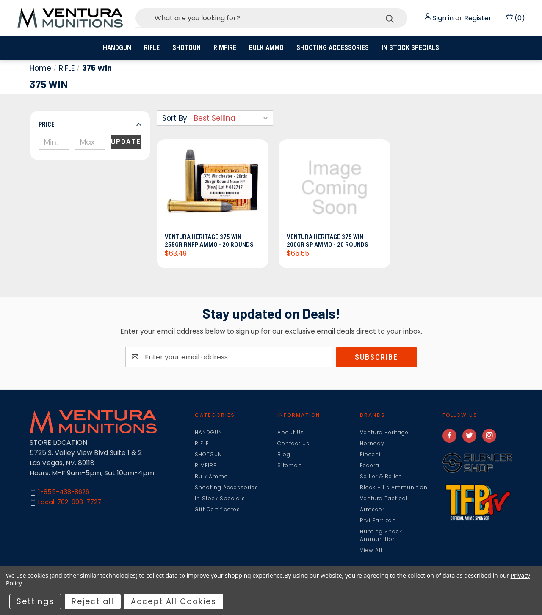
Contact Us (293, 443)
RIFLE (152, 48)
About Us (290, 432)
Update (126, 141)
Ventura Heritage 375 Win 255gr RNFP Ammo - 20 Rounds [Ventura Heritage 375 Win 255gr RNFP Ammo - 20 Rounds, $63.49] (209, 240)
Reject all (93, 601)
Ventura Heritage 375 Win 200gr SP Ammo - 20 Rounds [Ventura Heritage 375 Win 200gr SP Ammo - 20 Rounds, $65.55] (328, 240)
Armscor (372, 509)
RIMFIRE (224, 48)
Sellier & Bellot (380, 476)
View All (371, 550)
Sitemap (289, 465)
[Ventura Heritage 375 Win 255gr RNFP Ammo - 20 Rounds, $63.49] (212, 189)
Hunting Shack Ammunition (381, 535)
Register (478, 18)
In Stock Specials (410, 48)
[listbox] (233, 118)
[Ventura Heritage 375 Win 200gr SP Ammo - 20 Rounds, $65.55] (334, 189)
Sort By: (175, 118)
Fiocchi (370, 454)
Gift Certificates (217, 509)
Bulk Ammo (266, 48)
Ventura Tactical (384, 498)
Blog (283, 454)
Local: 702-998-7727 (69, 502)
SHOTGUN (186, 48)
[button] (90, 124)
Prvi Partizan (378, 520)
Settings (35, 601)
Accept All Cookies (173, 601)
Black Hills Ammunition (394, 487)
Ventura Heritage (384, 432)
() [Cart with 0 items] (515, 18)
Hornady (372, 443)
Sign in (443, 18)
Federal (370, 465)
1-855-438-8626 (63, 492)
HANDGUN (117, 48)
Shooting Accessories (332, 48)
